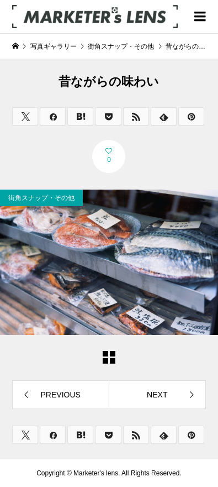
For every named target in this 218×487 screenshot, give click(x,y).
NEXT (157, 394)
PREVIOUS (61, 394)
